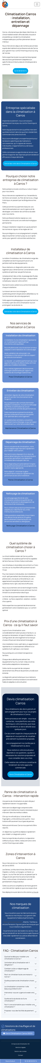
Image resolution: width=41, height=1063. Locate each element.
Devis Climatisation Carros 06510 (19, 1033)
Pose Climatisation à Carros (20, 376)
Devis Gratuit (10, 1061)
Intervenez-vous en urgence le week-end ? (19, 994)
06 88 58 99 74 (20, 71)
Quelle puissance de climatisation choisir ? (19, 982)
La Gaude (35, 892)
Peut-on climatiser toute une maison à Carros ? (18, 976)
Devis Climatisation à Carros (20, 774)
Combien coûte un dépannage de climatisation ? (16, 970)
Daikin (6, 922)
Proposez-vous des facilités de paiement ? (19, 1012)
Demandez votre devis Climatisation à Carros (20, 163)
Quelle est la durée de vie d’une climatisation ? (15, 1000)
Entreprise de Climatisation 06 (20, 1044)
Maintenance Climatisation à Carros (20, 428)
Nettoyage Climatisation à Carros (20, 525)
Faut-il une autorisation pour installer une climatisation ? (19, 1006)
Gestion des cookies (20, 1051)
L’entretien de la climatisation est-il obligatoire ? (17, 964)
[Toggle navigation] (37, 4)
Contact (20, 1055)
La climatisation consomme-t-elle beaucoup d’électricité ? (16, 988)
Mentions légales (20, 1047)
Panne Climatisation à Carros (20, 480)
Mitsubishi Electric (15, 922)
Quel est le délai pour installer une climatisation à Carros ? (16, 958)
